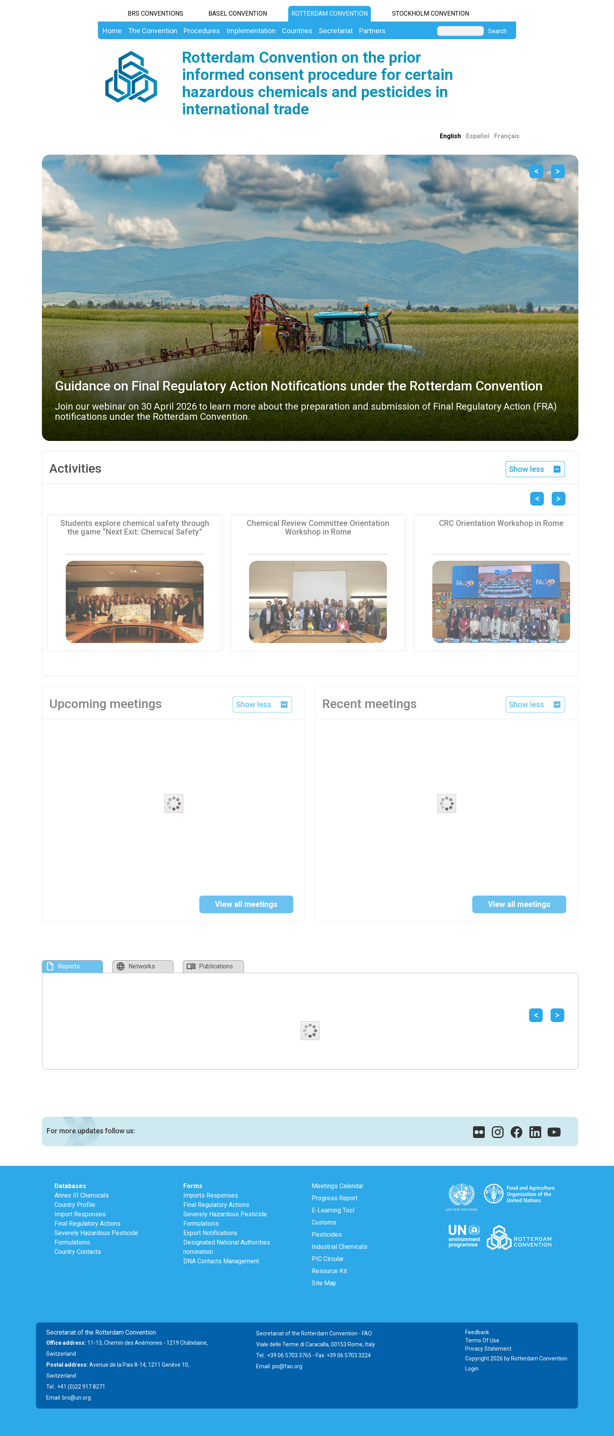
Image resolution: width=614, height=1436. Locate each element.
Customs (324, 1222)
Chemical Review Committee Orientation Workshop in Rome (318, 527)
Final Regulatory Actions (87, 1223)
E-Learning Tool (333, 1210)
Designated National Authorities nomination (226, 1247)
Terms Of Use (482, 1340)
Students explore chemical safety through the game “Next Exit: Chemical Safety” (134, 527)
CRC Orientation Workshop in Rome (501, 523)
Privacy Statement (488, 1349)
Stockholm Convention (430, 13)
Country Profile (74, 1204)
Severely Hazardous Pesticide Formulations (96, 1237)
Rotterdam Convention (329, 13)
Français (507, 136)
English (450, 136)
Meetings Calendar (337, 1186)
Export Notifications (210, 1233)
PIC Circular (328, 1259)
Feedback (477, 1332)
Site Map (324, 1283)
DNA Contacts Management (221, 1261)
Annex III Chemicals (81, 1195)
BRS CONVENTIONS (155, 13)
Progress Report (335, 1198)
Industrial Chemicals (339, 1246)
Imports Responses (210, 1195)
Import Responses (80, 1214)
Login (472, 1369)
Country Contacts (77, 1251)
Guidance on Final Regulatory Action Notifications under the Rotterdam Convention (299, 386)
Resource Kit (329, 1271)
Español (477, 136)
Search (497, 31)
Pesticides (327, 1234)
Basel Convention (237, 13)
